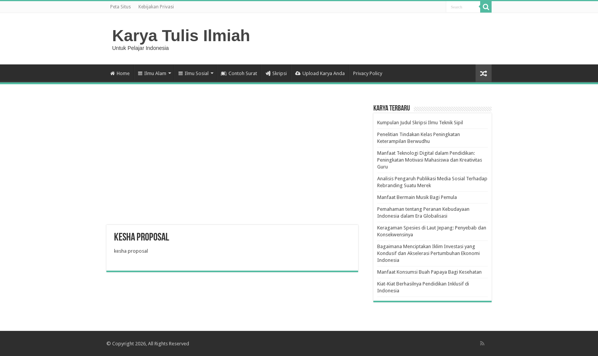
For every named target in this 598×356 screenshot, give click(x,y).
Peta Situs (120, 7)
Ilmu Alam (152, 73)
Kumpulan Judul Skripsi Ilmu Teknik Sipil (420, 122)
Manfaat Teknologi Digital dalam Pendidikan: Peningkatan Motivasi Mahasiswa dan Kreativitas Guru (429, 160)
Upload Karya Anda (320, 73)
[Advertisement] (232, 164)
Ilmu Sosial (193, 73)
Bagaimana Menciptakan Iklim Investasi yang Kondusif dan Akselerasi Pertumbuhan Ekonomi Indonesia (428, 253)
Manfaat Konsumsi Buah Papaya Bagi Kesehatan (429, 272)
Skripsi (276, 73)
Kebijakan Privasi (156, 7)
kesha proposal (131, 251)
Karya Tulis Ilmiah (181, 35)
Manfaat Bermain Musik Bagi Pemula (417, 197)
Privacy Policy (367, 73)
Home (120, 73)
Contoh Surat (239, 73)
